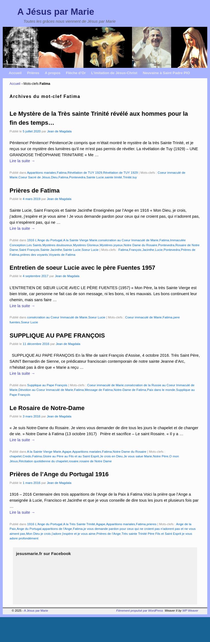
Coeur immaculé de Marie (143, 317)
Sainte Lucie (95, 177)
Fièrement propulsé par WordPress (139, 610)
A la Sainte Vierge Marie (80, 240)
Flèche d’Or (76, 73)
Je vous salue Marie (138, 456)
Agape (66, 451)
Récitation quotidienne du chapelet (43, 461)
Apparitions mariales (41, 172)
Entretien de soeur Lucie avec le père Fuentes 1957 (82, 267)
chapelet (16, 456)
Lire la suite (22, 161)
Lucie (159, 249)
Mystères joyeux (111, 245)
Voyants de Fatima (62, 254)
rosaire (73, 461)
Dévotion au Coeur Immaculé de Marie (45, 389)
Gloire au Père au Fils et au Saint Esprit (71, 456)
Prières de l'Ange (109, 533)
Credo (26, 456)
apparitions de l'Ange (57, 528)
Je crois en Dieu (111, 456)
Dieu (54, 177)
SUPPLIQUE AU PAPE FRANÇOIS (57, 335)
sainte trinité (113, 177)
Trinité (127, 177)
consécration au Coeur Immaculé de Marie (128, 240)
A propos (52, 73)
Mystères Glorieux (86, 245)
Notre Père (160, 456)
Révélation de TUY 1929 (85, 172)
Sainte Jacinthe (51, 249)
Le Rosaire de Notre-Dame (47, 408)
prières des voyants (34, 254)
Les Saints (34, 245)
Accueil (15, 73)
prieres (151, 524)
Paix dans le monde (161, 389)
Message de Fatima (99, 389)
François (135, 249)
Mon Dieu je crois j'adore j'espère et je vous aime (60, 533)
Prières (33, 73)
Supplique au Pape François (47, 385)
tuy (135, 177)
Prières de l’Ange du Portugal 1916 (59, 474)
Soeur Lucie (89, 249)
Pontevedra (77, 177)
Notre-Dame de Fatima (130, 389)
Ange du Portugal (29, 528)
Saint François (29, 249)
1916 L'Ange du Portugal (44, 240)
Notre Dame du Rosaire (140, 245)
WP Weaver (190, 610)
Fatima (62, 172)
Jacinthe (148, 249)
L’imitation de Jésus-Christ (114, 73)
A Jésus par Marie (55, 12)
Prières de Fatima (35, 190)
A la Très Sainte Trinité (79, 524)
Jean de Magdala (59, 131)
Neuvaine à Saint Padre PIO (166, 73)
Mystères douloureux (57, 245)
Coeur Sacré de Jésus (34, 177)
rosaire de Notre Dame (95, 461)
